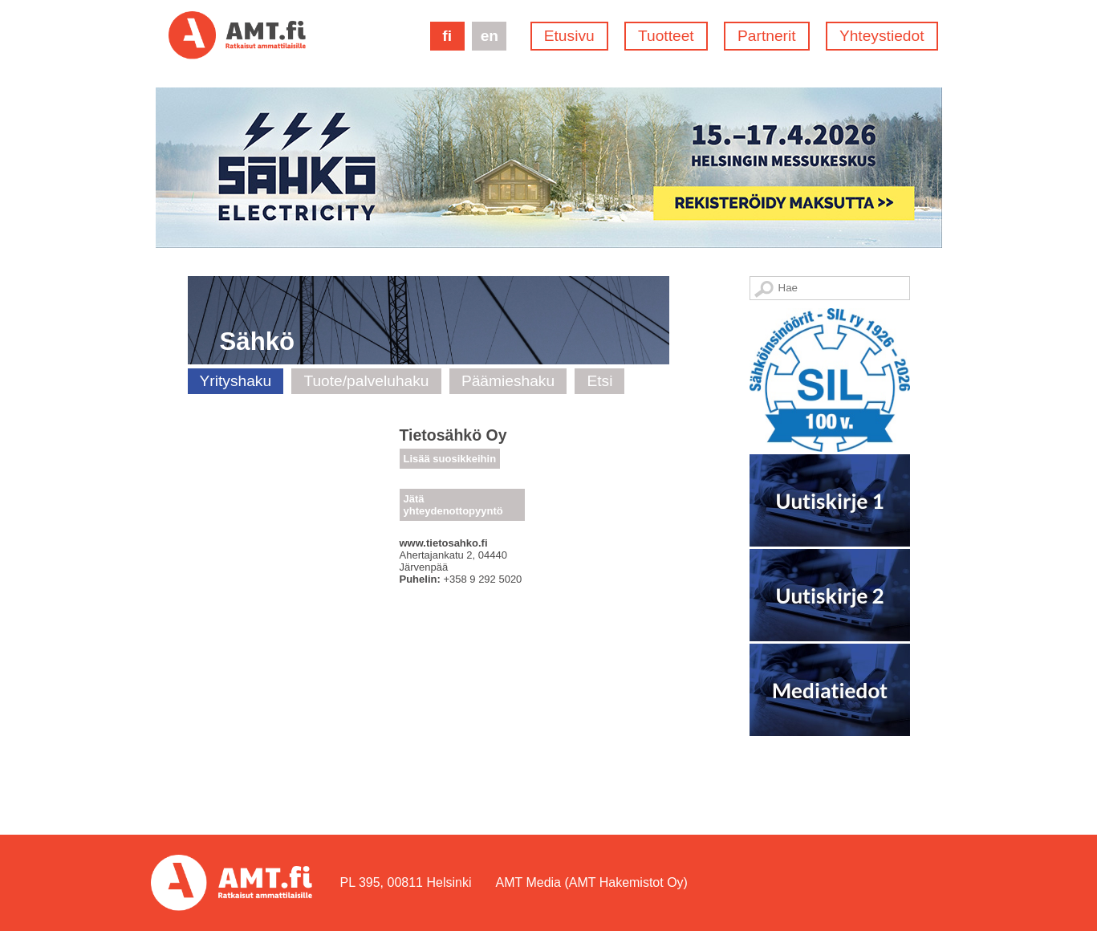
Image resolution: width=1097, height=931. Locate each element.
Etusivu (569, 35)
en (489, 35)
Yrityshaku (236, 380)
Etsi (599, 380)
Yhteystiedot (881, 35)
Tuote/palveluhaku (366, 380)
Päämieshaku (508, 380)
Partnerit (766, 35)
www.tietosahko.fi (444, 543)
